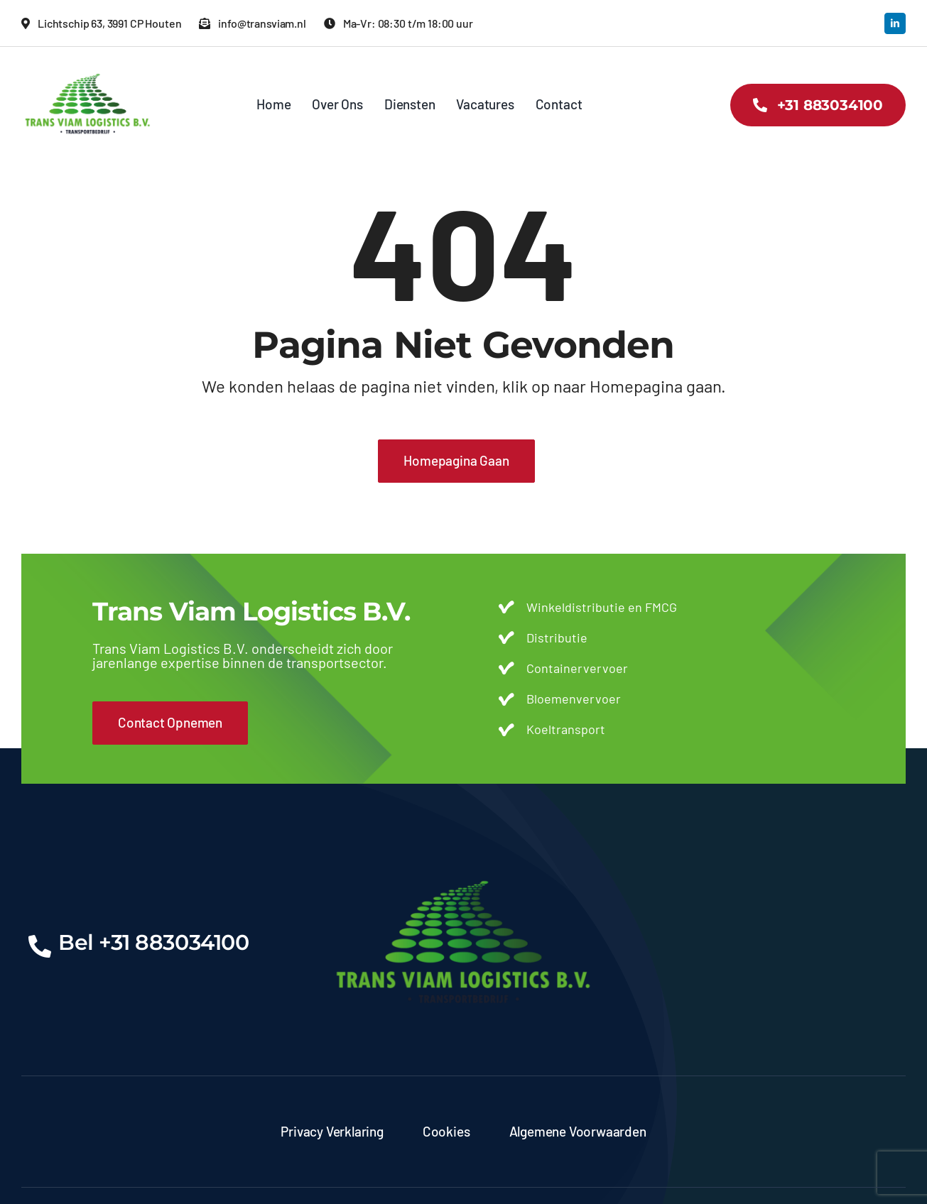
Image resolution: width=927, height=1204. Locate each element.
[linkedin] (895, 23)
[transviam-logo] (87, 67)
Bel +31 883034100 (153, 942)
